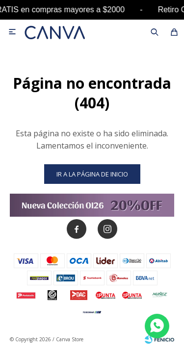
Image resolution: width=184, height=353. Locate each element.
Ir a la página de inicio (92, 174)
